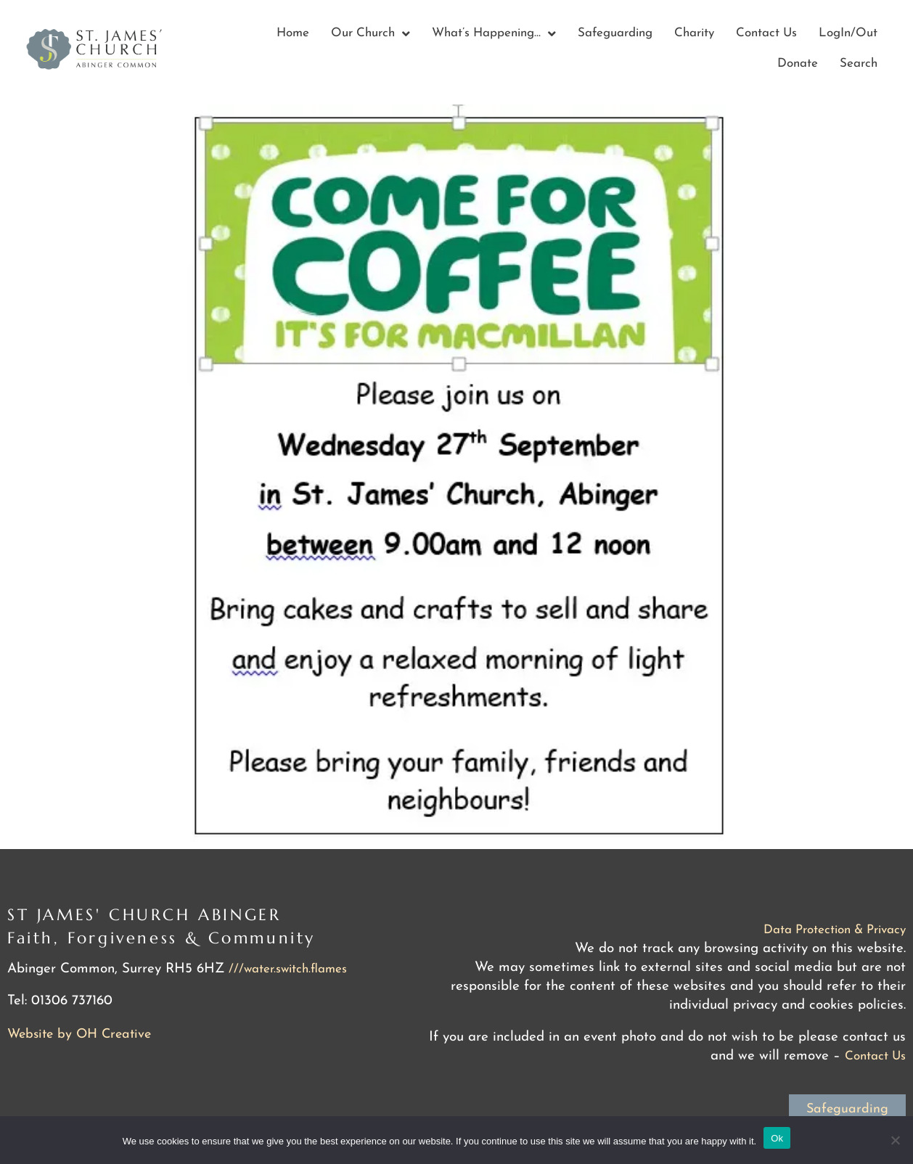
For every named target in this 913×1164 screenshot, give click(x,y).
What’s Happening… (494, 33)
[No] (895, 1140)
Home (293, 33)
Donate (797, 63)
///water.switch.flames (288, 969)
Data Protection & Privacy (834, 930)
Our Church (370, 33)
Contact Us (766, 33)
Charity (694, 33)
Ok (777, 1138)
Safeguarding (615, 33)
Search (858, 63)
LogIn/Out (848, 33)
